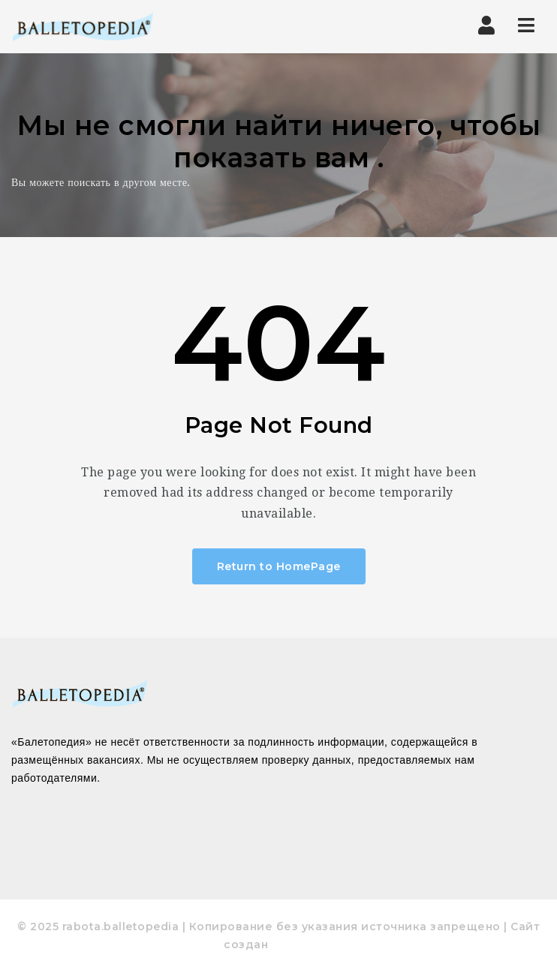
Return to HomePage (279, 566)
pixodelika (302, 944)
